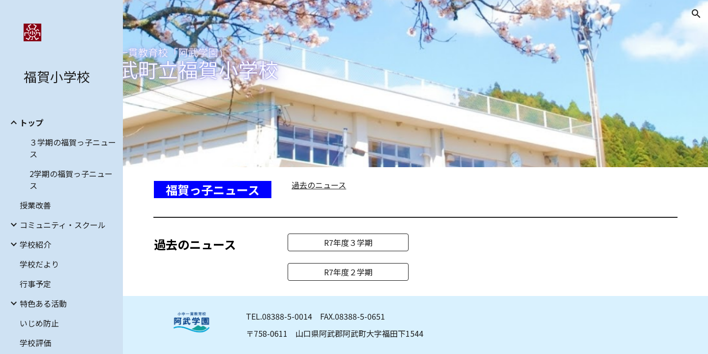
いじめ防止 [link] (39, 323)
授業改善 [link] (35, 205)
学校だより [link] (39, 264)
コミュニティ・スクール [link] (63, 225)
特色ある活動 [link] (43, 303)
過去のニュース (319, 185)
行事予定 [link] (35, 284)
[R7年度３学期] (348, 242)
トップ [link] (31, 122)
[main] (214, 190)
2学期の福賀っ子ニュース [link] (71, 179)
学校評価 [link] (35, 343)
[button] (696, 14)
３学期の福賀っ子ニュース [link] (73, 148)
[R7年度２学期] (348, 272)
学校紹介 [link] (35, 244)
